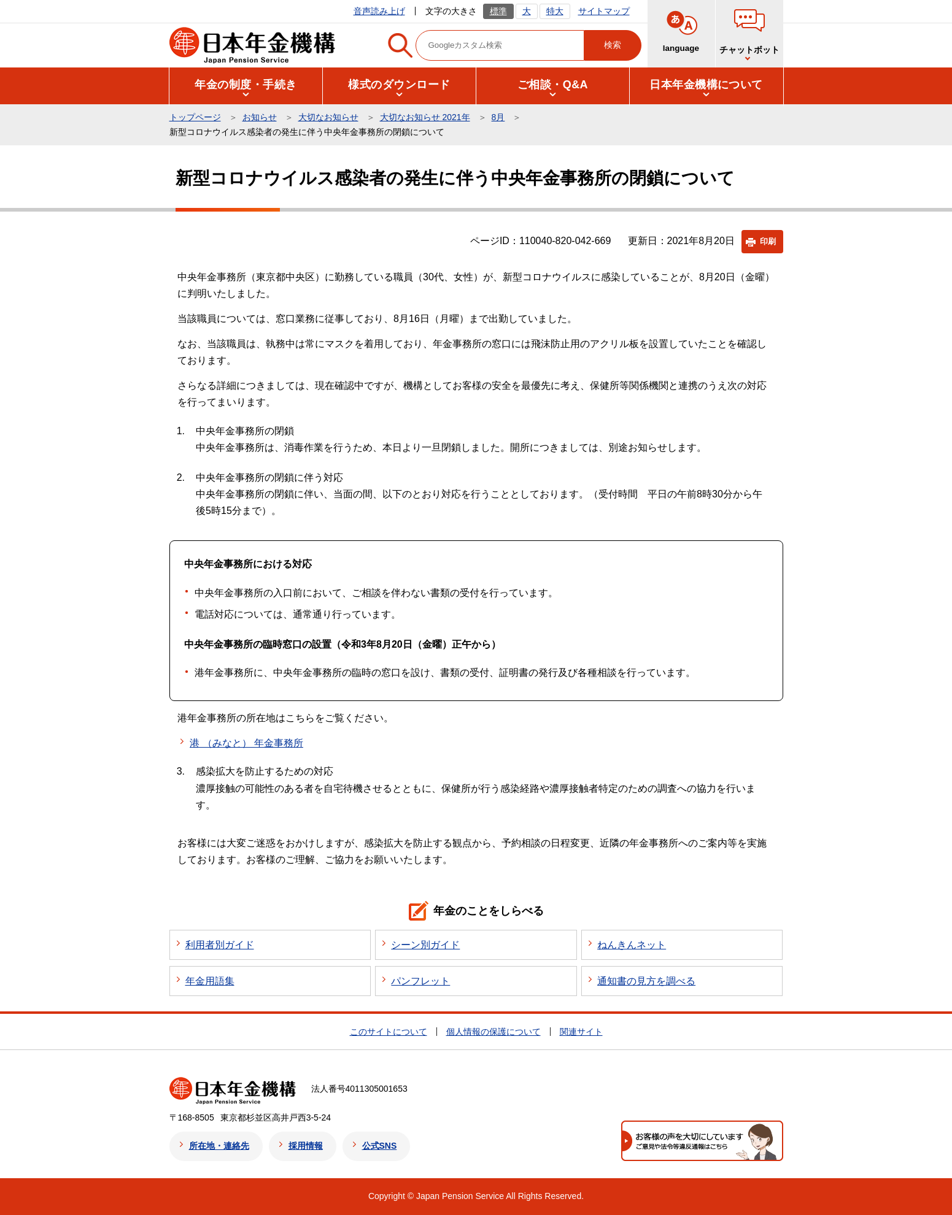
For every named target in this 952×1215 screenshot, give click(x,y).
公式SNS (379, 1146)
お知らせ (259, 117)
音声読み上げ (379, 11)
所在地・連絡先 (219, 1146)
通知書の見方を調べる (646, 981)
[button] (246, 84)
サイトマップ (604, 11)
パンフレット (420, 981)
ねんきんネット (631, 945)
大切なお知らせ (328, 117)
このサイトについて (388, 1032)
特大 (554, 11)
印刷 (768, 241)
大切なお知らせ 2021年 (425, 117)
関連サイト (581, 1032)
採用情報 (305, 1146)
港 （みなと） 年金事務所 (246, 743)
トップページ (195, 117)
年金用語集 (209, 981)
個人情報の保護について (493, 1032)
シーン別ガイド (425, 945)
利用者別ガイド (219, 945)
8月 (498, 117)
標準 (498, 11)
